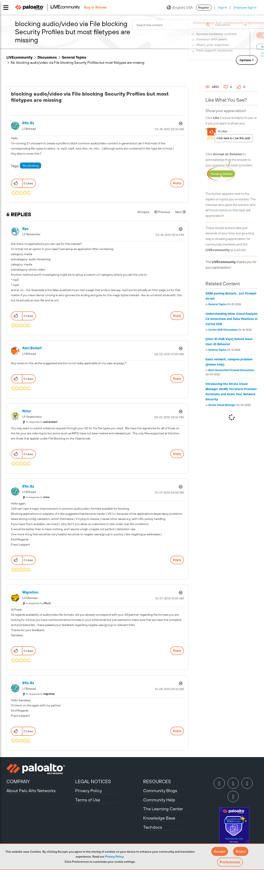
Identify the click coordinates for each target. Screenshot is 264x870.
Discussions (47, 57)
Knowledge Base (159, 817)
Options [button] (245, 60)
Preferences (230, 862)
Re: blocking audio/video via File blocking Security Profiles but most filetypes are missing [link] (77, 62)
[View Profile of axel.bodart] (32, 348)
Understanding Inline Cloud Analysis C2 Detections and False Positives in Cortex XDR (232, 319)
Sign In (222, 7)
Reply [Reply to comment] (177, 315)
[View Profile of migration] (30, 592)
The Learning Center (163, 808)
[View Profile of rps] (25, 229)
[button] (219, 851)
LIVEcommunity (19, 57)
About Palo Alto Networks (31, 790)
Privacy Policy (114, 856)
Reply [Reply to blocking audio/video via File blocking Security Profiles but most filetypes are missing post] (177, 183)
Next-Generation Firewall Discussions (231, 370)
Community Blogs (160, 790)
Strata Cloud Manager (222, 405)
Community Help (159, 799)
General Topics (74, 57)
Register (203, 7)
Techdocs (152, 827)
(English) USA (180, 7)
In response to (41, 421)
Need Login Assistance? (238, 55)
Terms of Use (87, 799)
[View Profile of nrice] (26, 411)
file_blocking (30, 165)
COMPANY (18, 781)
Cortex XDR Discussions (223, 329)
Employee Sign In (245, 7)
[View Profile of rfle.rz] (28, 123)
